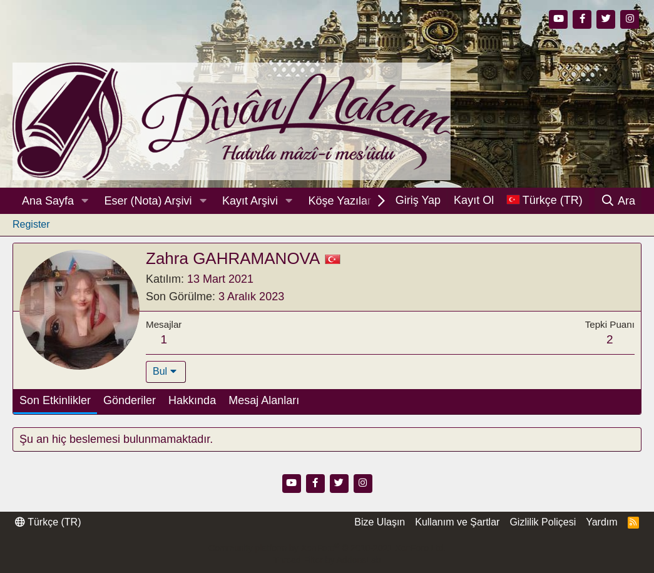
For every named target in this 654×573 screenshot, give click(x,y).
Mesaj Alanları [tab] (263, 400)
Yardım (601, 522)
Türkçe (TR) (48, 522)
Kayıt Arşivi (250, 201)
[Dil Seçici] (544, 200)
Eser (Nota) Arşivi (148, 201)
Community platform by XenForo (327, 548)
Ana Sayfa (48, 201)
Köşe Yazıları (341, 201)
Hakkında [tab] (192, 400)
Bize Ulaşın (379, 522)
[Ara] (618, 201)
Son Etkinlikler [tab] (55, 400)
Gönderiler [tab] (129, 400)
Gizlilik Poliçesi (542, 522)
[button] (85, 201)
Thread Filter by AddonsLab (327, 560)
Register (31, 224)
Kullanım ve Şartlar (457, 522)
